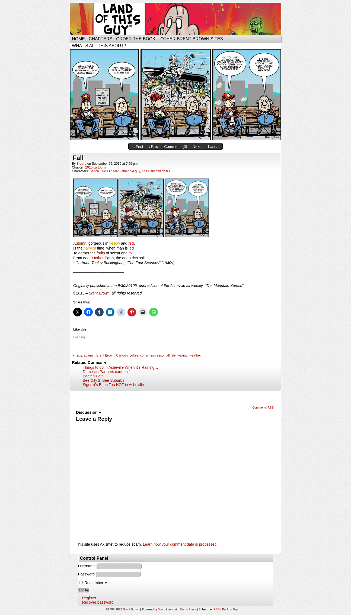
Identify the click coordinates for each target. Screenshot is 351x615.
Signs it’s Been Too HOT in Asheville (113, 385)
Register (89, 598)
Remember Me (94, 583)
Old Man (113, 171)
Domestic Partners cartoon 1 (107, 372)
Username (87, 566)
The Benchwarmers (156, 171)
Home (78, 39)
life (173, 355)
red (131, 243)
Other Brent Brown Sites (191, 39)
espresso (157, 355)
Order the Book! (136, 39)
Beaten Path (93, 376)
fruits (101, 253)
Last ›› (213, 146)
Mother (98, 258)
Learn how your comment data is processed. (180, 544)
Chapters (100, 39)
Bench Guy (97, 171)
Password (86, 574)
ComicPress (188, 609)
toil (131, 253)
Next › (198, 146)
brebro (81, 164)
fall (167, 355)
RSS (216, 609)
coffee (133, 355)
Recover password (98, 602)
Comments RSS (263, 407)
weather (195, 355)
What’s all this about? (99, 45)
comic (144, 355)
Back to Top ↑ (231, 609)
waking (182, 355)
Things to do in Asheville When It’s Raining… (120, 367)
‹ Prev (154, 146)
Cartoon (122, 355)
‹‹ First (137, 146)
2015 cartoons (95, 167)
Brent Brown (99, 293)
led (131, 248)
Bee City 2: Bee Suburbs (103, 380)
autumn (89, 355)
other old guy (131, 171)
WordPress (165, 609)
